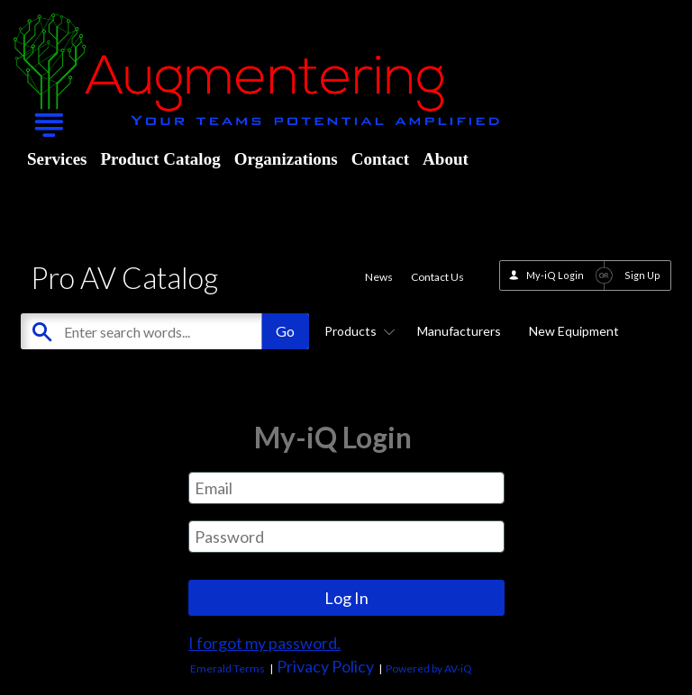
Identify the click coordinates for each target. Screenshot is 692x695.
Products (356, 330)
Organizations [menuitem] (286, 158)
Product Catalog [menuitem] (160, 158)
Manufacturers (459, 330)
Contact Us (437, 277)
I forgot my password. (264, 643)
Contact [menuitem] (380, 158)
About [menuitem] (446, 158)
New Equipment (574, 330)
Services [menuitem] (56, 158)
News (379, 277)
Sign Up (642, 275)
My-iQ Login (555, 275)
